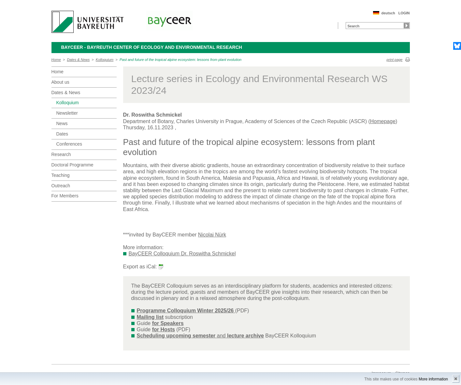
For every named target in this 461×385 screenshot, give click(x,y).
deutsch (388, 13)
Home (56, 60)
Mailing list (150, 317)
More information (433, 379)
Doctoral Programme (72, 164)
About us (60, 82)
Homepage (383, 121)
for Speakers (168, 323)
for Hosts (163, 329)
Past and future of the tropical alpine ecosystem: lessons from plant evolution (180, 60)
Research (61, 154)
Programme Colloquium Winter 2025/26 (186, 310)
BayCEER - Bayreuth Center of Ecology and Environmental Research (151, 47)
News (62, 123)
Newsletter (67, 113)
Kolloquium (104, 60)
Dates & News (78, 60)
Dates (62, 133)
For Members (65, 195)
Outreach (60, 185)
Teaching (60, 175)
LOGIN (404, 13)
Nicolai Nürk (212, 234)
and (200, 335)
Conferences (69, 144)
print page (395, 60)
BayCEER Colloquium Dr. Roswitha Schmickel (182, 253)
